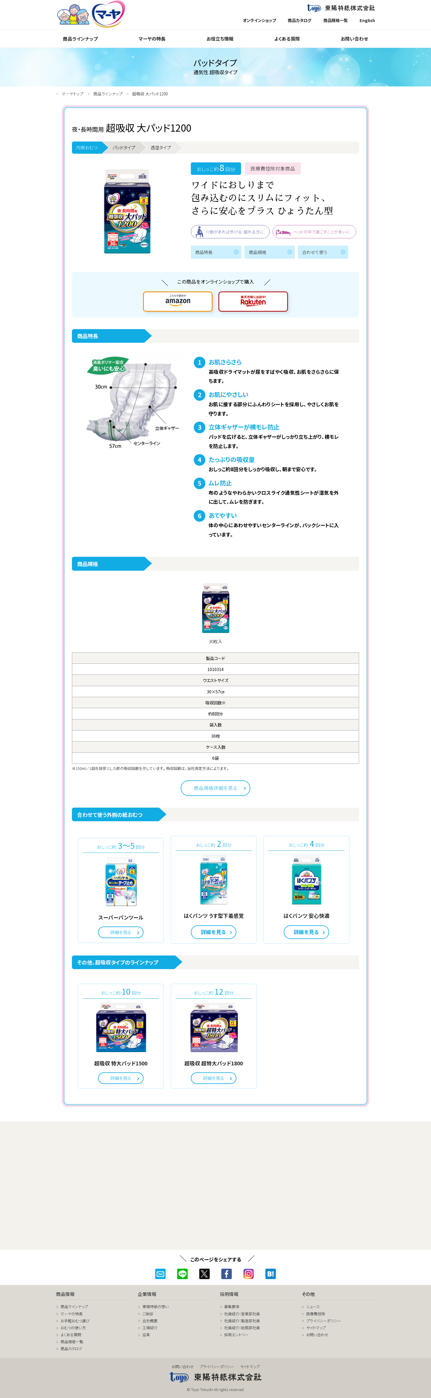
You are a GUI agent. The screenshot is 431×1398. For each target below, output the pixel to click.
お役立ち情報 (220, 38)
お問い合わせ (354, 38)
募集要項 (231, 1306)
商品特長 (204, 252)
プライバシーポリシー (323, 1320)
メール (160, 1274)
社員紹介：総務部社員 (242, 1327)
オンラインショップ (259, 20)
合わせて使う (314, 252)
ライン (182, 1274)
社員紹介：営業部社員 (242, 1314)
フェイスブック (226, 1274)
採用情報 (229, 1294)
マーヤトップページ (93, 14)
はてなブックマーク (270, 1274)
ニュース (313, 1306)
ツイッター (204, 1274)
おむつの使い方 (73, 1327)
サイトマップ (316, 1327)
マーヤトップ (73, 94)
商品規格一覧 (335, 20)
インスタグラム (248, 1274)
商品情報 (65, 1294)
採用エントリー (236, 1334)
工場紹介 (149, 1327)
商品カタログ (299, 20)
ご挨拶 (147, 1314)
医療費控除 (315, 1314)
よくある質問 (287, 38)
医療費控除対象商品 (273, 168)
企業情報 (147, 1294)
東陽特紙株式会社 (341, 8)
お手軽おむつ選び (75, 1320)
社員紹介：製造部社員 (242, 1320)
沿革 (146, 1334)
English (367, 20)
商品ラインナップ (80, 38)
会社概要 (149, 1320)
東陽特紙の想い (155, 1306)
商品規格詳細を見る (215, 787)
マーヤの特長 (152, 38)
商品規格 (257, 252)
